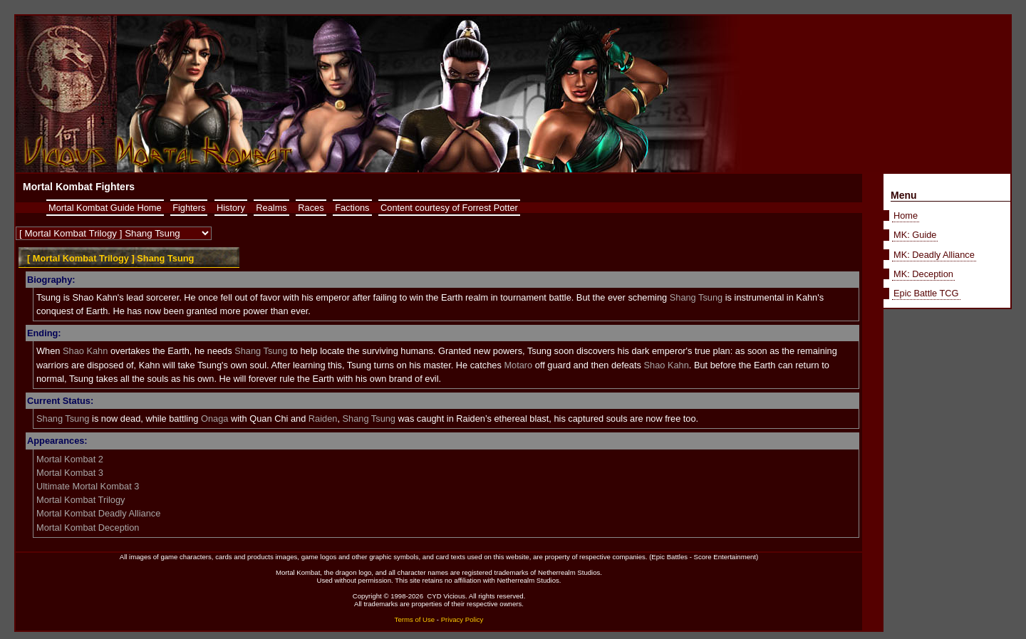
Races (310, 207)
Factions (352, 207)
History (231, 207)
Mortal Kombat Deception (87, 527)
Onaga (214, 418)
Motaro (518, 365)
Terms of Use (415, 619)
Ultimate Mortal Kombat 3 (87, 486)
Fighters (188, 207)
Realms (271, 207)
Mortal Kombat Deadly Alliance (98, 513)
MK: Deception (923, 274)
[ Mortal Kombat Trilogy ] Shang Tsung (110, 258)
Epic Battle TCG (926, 293)
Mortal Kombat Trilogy (80, 499)
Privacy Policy (462, 619)
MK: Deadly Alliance (934, 254)
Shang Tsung (696, 297)
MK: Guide (914, 234)
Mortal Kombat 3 (69, 472)
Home (905, 215)
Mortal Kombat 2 (69, 459)
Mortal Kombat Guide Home (105, 207)
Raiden (323, 418)
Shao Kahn (85, 351)
